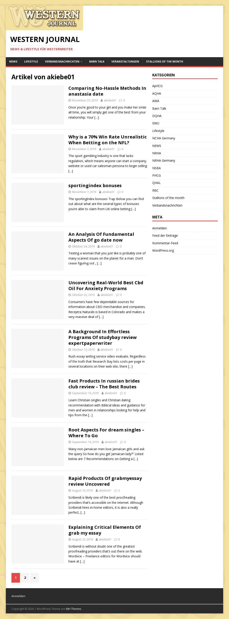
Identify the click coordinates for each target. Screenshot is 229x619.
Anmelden (159, 228)
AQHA (156, 93)
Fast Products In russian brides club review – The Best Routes (104, 384)
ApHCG (157, 86)
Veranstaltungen (125, 61)
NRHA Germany (163, 160)
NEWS (13, 61)
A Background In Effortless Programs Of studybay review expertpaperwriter (102, 337)
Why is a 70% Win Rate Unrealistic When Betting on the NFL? (107, 140)
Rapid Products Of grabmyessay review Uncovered (105, 481)
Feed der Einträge (165, 235)
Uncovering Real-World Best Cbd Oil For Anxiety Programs (105, 285)
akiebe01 (110, 100)
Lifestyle (31, 61)
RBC (155, 190)
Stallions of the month (164, 61)
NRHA (156, 153)
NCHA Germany (163, 138)
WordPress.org (163, 250)
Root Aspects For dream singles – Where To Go (106, 433)
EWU (155, 123)
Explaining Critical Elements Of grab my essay (104, 530)
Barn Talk (96, 61)
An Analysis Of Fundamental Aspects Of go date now (101, 237)
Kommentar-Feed (165, 243)
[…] (96, 117)
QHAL (156, 183)
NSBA (156, 168)
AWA (155, 101)
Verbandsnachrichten (62, 61)
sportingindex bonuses (95, 185)
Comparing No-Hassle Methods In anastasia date (107, 91)
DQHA (156, 116)
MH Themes (73, 609)
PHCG (156, 175)
